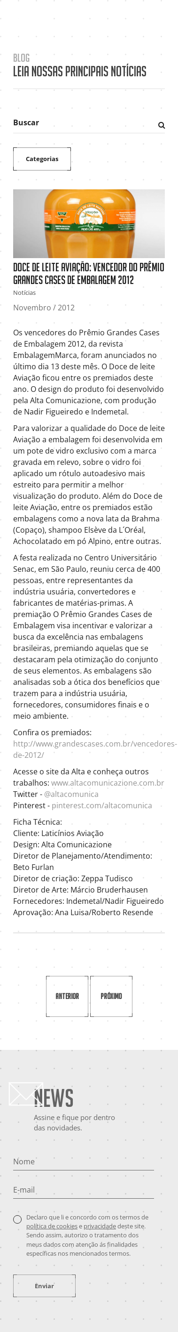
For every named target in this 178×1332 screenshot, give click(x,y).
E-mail (24, 1190)
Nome (24, 1161)
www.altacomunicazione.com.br (107, 783)
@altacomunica (71, 794)
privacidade (100, 1226)
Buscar (26, 122)
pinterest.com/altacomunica (103, 805)
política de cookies (51, 1226)
